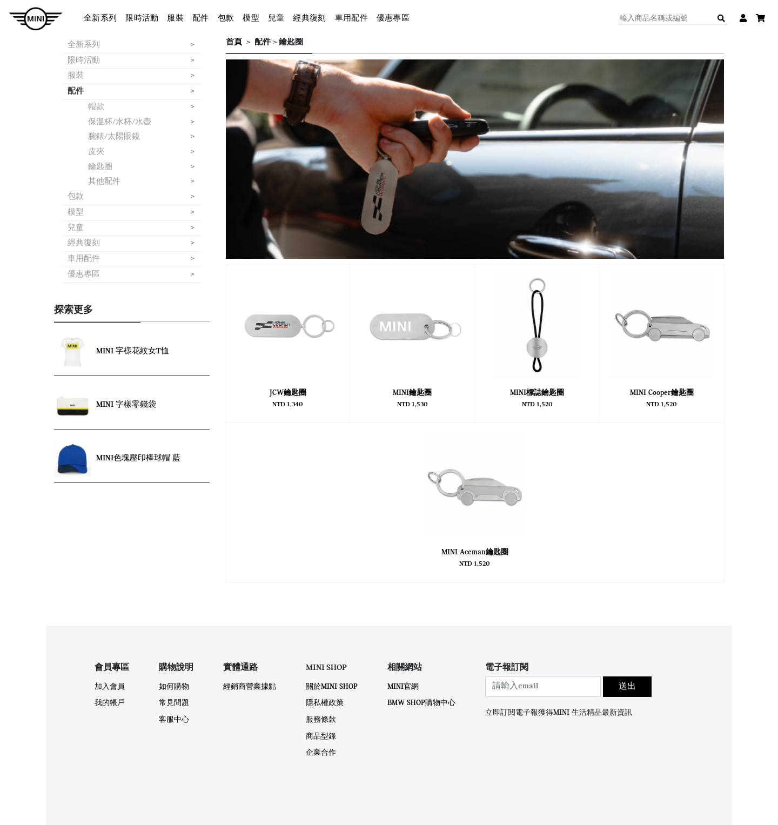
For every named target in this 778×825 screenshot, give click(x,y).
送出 (627, 686)
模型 (251, 19)
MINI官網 (403, 687)
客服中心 (174, 720)
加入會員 (110, 687)
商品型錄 (321, 737)
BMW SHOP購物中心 (421, 703)
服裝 (175, 19)
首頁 (234, 42)
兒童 (276, 19)
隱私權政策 (325, 703)
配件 (200, 19)
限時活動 (141, 19)
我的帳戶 (110, 703)
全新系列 (100, 19)
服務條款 (321, 720)
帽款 (96, 107)
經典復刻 (309, 19)
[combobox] (543, 686)
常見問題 (174, 703)
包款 (226, 19)
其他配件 (104, 182)
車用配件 (351, 19)
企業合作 (321, 753)
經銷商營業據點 (249, 687)
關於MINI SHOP (332, 687)
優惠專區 (393, 19)
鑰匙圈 (100, 167)
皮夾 (96, 152)
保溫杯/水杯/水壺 (119, 122)
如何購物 (174, 687)
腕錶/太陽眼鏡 (114, 137)
